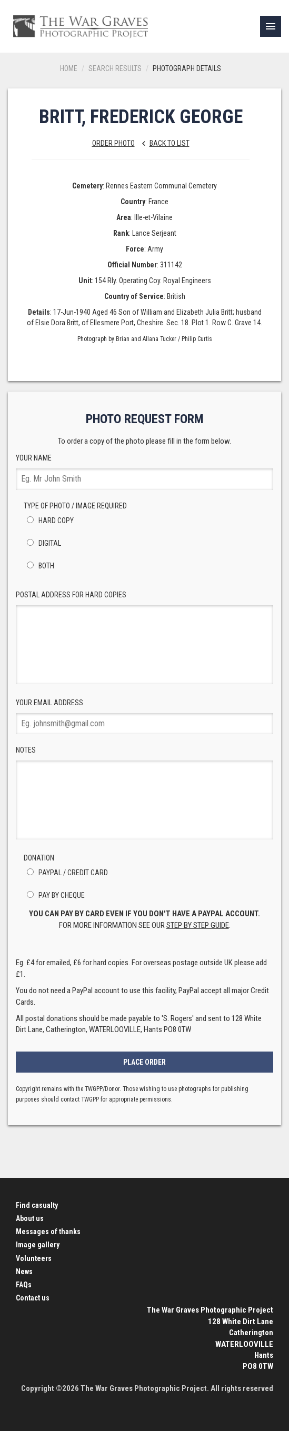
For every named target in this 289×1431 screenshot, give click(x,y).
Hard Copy (49, 520)
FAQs (24, 1284)
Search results (115, 68)
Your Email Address (144, 716)
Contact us (32, 1298)
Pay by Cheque (54, 895)
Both (39, 566)
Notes (144, 792)
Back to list (163, 143)
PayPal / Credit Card (66, 872)
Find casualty (37, 1205)
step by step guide (197, 925)
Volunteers (34, 1258)
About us (30, 1218)
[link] (270, 26)
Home (68, 68)
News (24, 1271)
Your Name (144, 472)
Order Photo (113, 143)
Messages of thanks (48, 1231)
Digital (42, 543)
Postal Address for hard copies (144, 637)
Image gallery (37, 1244)
